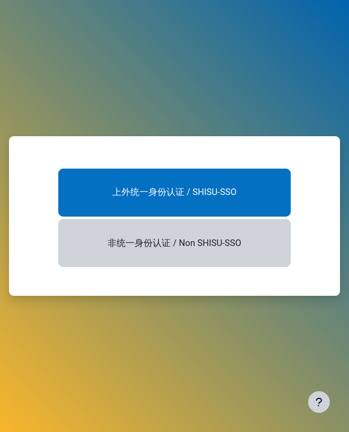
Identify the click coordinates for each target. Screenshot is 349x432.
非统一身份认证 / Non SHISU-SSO (174, 243)
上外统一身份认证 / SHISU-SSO (174, 192)
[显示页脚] (319, 402)
